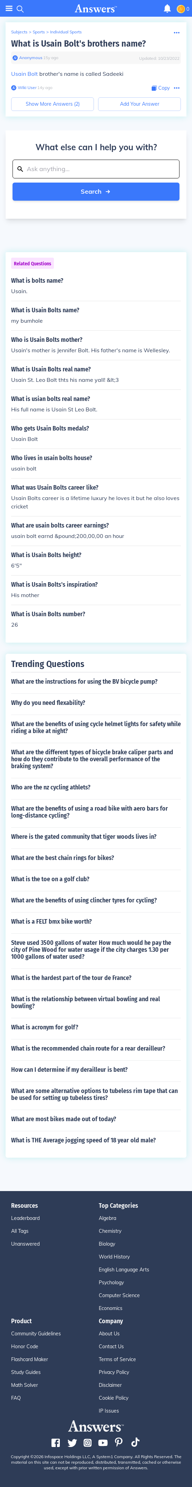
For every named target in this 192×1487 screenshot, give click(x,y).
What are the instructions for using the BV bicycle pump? (84, 681)
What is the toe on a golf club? (50, 879)
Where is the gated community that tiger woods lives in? (84, 837)
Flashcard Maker (29, 1359)
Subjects (19, 31)
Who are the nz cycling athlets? (50, 787)
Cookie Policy (113, 1398)
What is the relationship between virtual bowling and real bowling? (85, 1002)
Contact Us (111, 1346)
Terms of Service (117, 1359)
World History (114, 1257)
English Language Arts (124, 1270)
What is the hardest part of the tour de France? (71, 978)
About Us (109, 1334)
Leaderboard (25, 1218)
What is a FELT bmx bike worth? (51, 921)
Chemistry (110, 1231)
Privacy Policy (114, 1372)
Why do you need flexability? (48, 703)
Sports (39, 31)
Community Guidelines (36, 1334)
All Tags (20, 1231)
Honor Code (24, 1346)
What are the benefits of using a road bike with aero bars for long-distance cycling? (89, 812)
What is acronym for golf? (44, 1027)
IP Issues (109, 1411)
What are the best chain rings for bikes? (62, 858)
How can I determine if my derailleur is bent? (69, 1070)
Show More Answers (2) (53, 104)
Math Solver (24, 1385)
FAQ (16, 1398)
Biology (107, 1244)
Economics (110, 1308)
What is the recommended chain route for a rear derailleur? (88, 1048)
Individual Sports (66, 31)
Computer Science (119, 1295)
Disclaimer (110, 1385)
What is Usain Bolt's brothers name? (78, 43)
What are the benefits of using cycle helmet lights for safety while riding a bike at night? (96, 727)
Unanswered (25, 1244)
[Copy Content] (161, 88)
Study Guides (26, 1372)
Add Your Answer (139, 104)
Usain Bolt (24, 73)
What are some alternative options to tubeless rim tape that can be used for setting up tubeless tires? (94, 1094)
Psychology (111, 1282)
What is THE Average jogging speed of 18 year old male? (83, 1140)
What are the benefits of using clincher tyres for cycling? (84, 900)
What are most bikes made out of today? (63, 1119)
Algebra (107, 1218)
